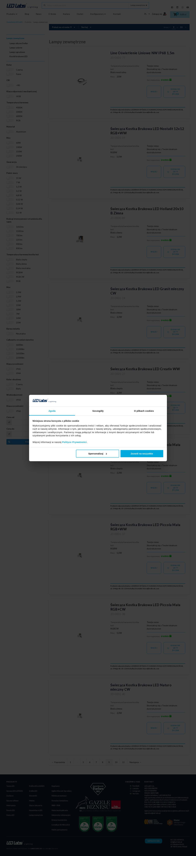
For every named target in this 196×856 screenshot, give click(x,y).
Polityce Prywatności (74, 442)
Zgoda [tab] (52, 411)
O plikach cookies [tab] (144, 411)
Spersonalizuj (97, 453)
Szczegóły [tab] (98, 411)
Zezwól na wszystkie (142, 453)
